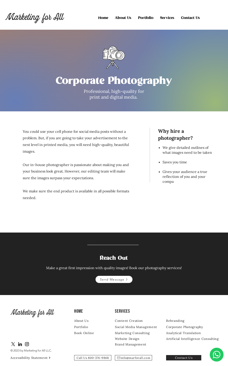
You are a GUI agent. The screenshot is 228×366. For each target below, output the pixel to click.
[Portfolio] (87, 327)
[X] (13, 344)
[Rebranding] (183, 320)
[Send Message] (114, 279)
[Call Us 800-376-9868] (92, 357)
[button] (167, 18)
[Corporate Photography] (188, 327)
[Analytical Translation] (184, 333)
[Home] (85, 311)
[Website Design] (128, 339)
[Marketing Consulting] (133, 333)
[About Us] (87, 320)
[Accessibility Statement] (32, 358)
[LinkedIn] (20, 344)
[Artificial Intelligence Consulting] (194, 339)
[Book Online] (87, 333)
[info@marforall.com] (133, 357)
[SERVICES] (126, 311)
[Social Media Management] (137, 327)
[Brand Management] (131, 344)
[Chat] (217, 355)
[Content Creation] (132, 320)
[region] (114, 55)
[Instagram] (27, 344)
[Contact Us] (183, 357)
